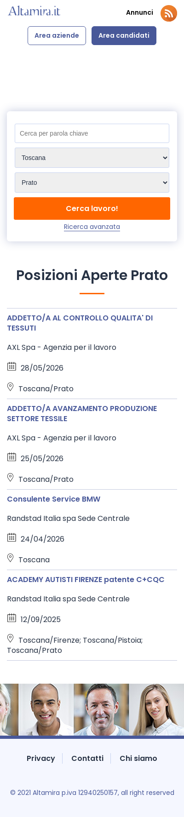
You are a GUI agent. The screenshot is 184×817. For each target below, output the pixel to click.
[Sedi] (92, 158)
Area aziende (56, 35)
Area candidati (124, 35)
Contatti (87, 758)
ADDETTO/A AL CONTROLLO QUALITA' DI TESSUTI (80, 323)
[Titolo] (92, 133)
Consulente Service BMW (53, 499)
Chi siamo (138, 758)
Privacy (41, 758)
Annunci (139, 12)
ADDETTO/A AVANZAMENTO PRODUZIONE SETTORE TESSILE (82, 413)
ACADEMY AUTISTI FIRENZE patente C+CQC (86, 579)
